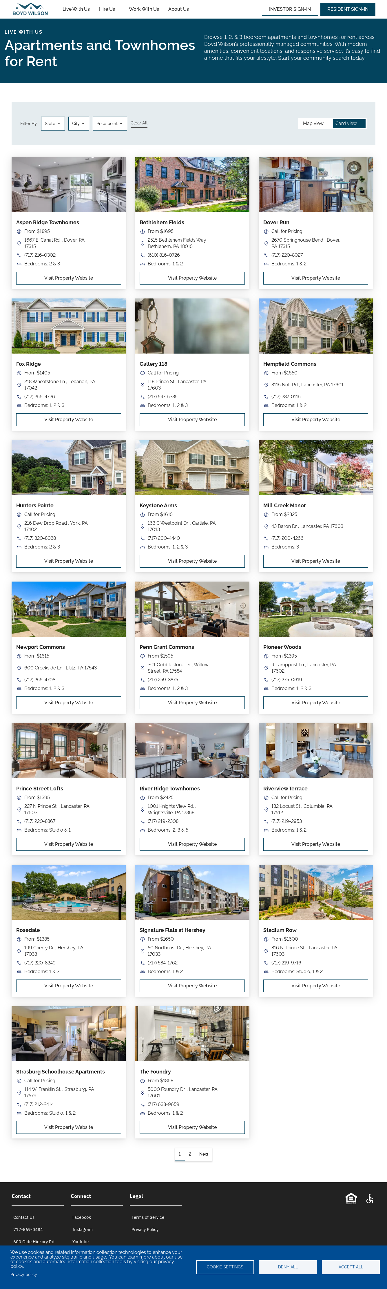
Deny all (288, 1267)
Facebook (81, 1217)
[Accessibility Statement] (369, 1198)
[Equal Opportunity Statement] (351, 1198)
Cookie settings (225, 1267)
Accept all (351, 1267)
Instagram (82, 1229)
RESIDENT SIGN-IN (347, 9)
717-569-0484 (28, 1229)
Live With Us (76, 9)
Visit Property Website (68, 278)
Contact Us (23, 1217)
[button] (78, 124)
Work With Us (144, 9)
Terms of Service (148, 1217)
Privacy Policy (145, 1229)
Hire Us (107, 9)
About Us (178, 9)
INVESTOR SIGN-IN (290, 9)
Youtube (80, 1241)
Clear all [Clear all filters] (139, 123)
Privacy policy (23, 1274)
